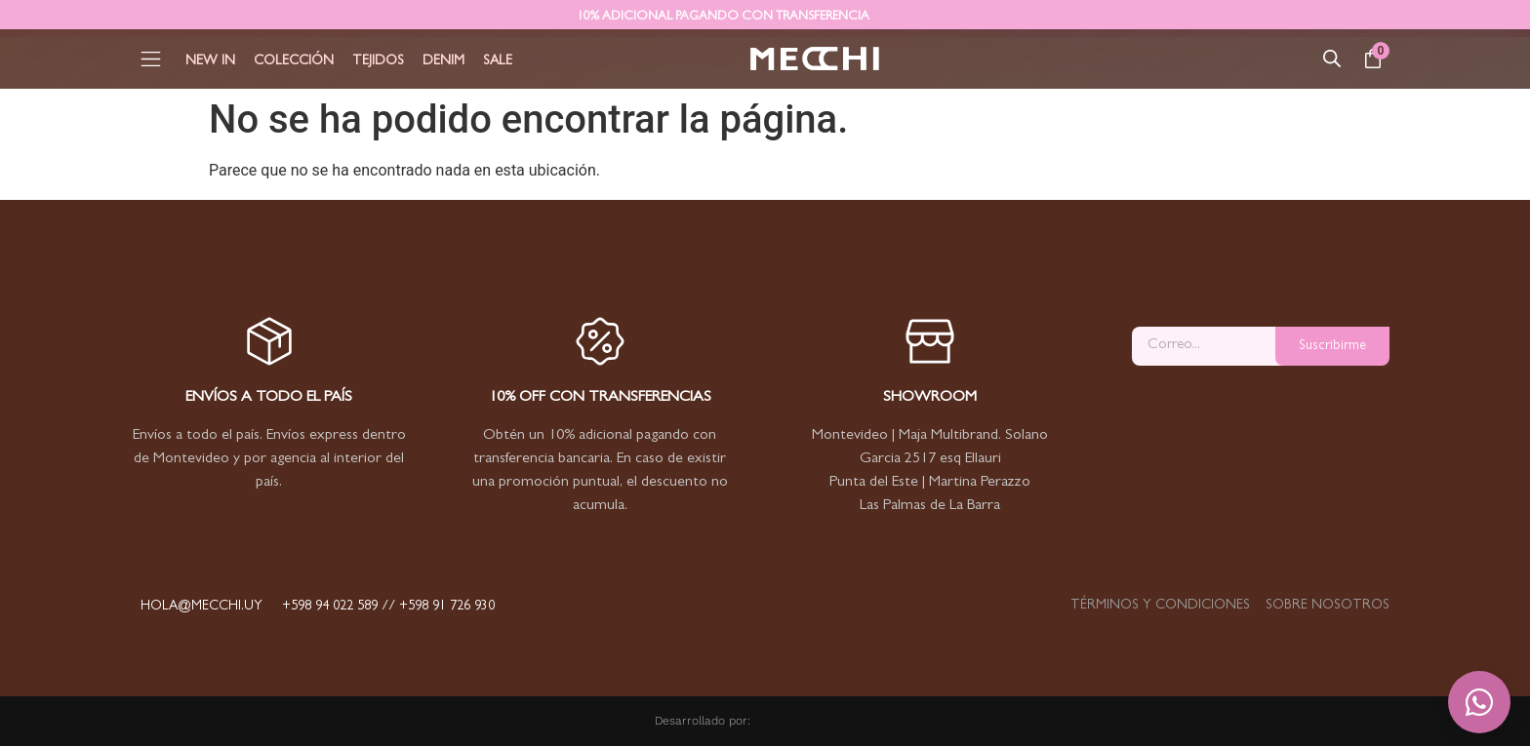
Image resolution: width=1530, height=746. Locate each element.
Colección (294, 61)
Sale (497, 61)
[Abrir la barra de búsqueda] (1332, 58)
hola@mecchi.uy (201, 606)
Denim (443, 61)
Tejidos (378, 61)
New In (210, 61)
